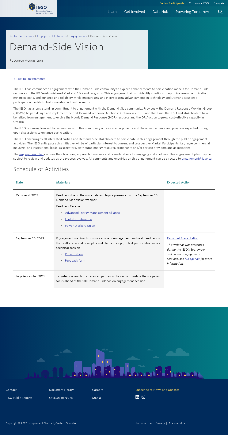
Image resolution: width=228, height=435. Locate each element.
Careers (97, 390)
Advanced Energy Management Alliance (92, 213)
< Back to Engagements (29, 79)
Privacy (160, 423)
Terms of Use (143, 423)
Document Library (61, 390)
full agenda (192, 259)
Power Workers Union (80, 225)
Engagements (78, 36)
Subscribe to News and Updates (157, 390)
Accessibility (177, 423)
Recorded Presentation (182, 238)
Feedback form (75, 260)
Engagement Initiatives (51, 36)
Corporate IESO (199, 3)
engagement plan (31, 154)
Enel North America (78, 219)
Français (219, 3)
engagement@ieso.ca (197, 158)
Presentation (74, 254)
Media (96, 398)
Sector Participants (172, 3)
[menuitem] (112, 11)
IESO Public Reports (19, 398)
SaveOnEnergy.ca (61, 398)
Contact (11, 390)
